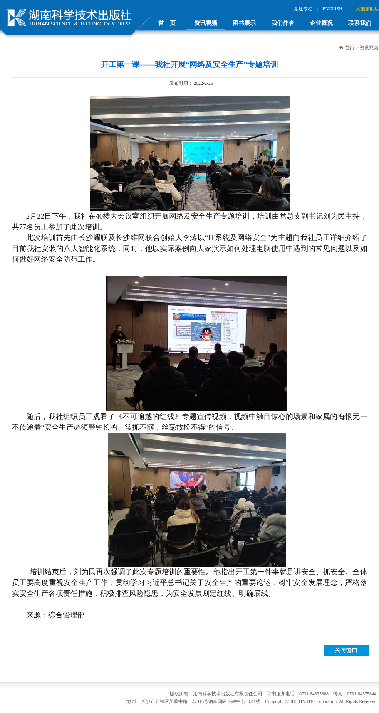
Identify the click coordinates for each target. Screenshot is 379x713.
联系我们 (359, 23)
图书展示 (244, 23)
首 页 (167, 23)
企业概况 (321, 23)
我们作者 (282, 23)
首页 (349, 47)
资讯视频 (205, 23)
